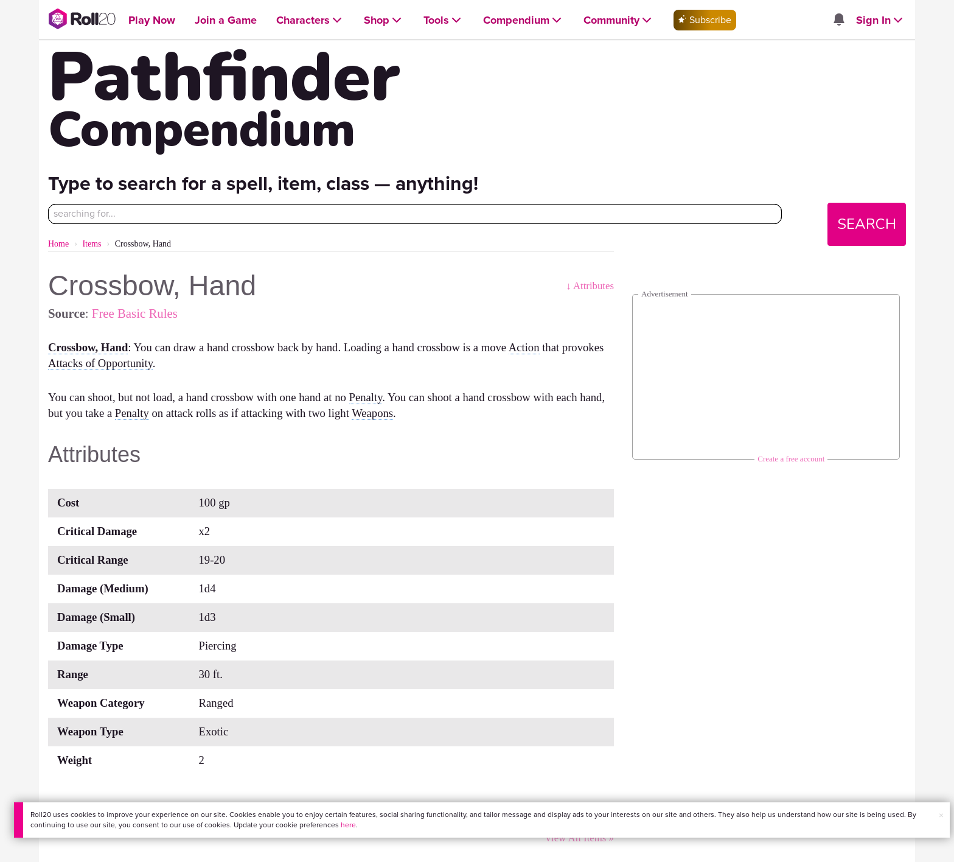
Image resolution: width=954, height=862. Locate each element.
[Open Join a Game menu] (226, 20)
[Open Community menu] (618, 20)
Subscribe (704, 20)
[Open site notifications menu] (838, 20)
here (348, 824)
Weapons (372, 413)
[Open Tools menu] (443, 20)
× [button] (941, 815)
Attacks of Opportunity (100, 363)
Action (524, 347)
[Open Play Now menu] (151, 20)
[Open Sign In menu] (880, 20)
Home (58, 243)
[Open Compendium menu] (523, 20)
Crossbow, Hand (88, 347)
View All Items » (579, 838)
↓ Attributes (590, 286)
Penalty (366, 397)
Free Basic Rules (135, 313)
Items (91, 243)
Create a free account (790, 458)
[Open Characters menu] (310, 20)
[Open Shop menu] (384, 20)
